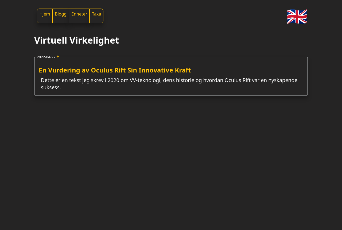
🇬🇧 (297, 16)
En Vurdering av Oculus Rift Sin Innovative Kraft (115, 70)
